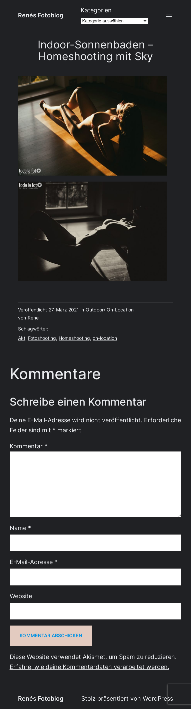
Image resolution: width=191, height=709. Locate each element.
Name (20, 527)
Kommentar (28, 446)
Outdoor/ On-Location (110, 309)
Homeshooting (74, 338)
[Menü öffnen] (169, 15)
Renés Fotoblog (40, 15)
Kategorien (96, 10)
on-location (105, 338)
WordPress (158, 698)
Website (21, 596)
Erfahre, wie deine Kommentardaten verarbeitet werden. (89, 666)
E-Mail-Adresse (33, 561)
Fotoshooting (42, 338)
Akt (21, 338)
